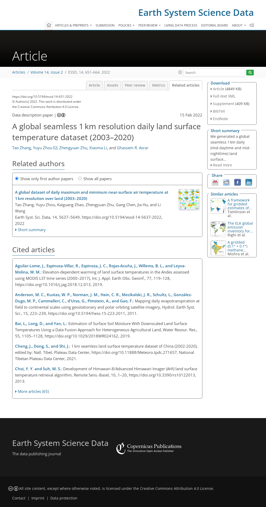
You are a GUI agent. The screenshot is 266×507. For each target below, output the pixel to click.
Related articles (186, 85)
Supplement (223, 103)
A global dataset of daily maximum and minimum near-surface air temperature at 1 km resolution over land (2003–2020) (91, 195)
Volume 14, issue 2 (46, 72)
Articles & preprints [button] (72, 25)
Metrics (158, 85)
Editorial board (214, 25)
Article (94, 85)
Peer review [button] (148, 25)
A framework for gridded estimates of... (240, 204)
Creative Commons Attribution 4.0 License (176, 488)
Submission (105, 25)
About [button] (237, 25)
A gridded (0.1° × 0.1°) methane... (237, 246)
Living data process (180, 25)
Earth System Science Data (196, 12)
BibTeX (219, 111)
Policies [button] (125, 25)
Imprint (37, 498)
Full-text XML (224, 96)
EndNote (220, 118)
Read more (222, 164)
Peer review (135, 85)
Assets (112, 85)
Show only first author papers (44, 178)
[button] (180, 72)
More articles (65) (33, 391)
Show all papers (95, 178)
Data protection (63, 498)
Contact (18, 498)
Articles (18, 72)
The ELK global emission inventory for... (240, 227)
